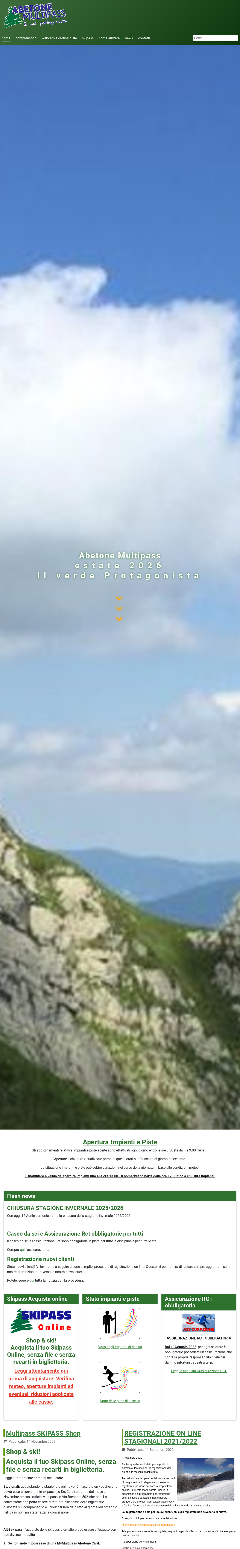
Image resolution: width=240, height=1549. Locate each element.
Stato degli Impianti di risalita (120, 1328)
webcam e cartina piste (59, 38)
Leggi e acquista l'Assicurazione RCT (199, 1371)
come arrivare (109, 38)
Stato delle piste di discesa (120, 1401)
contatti (144, 38)
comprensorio (26, 38)
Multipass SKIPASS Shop (43, 1433)
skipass (88, 38)
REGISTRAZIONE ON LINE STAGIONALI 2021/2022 (162, 1437)
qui (22, 1250)
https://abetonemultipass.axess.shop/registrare (148, 1524)
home (6, 38)
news (129, 38)
